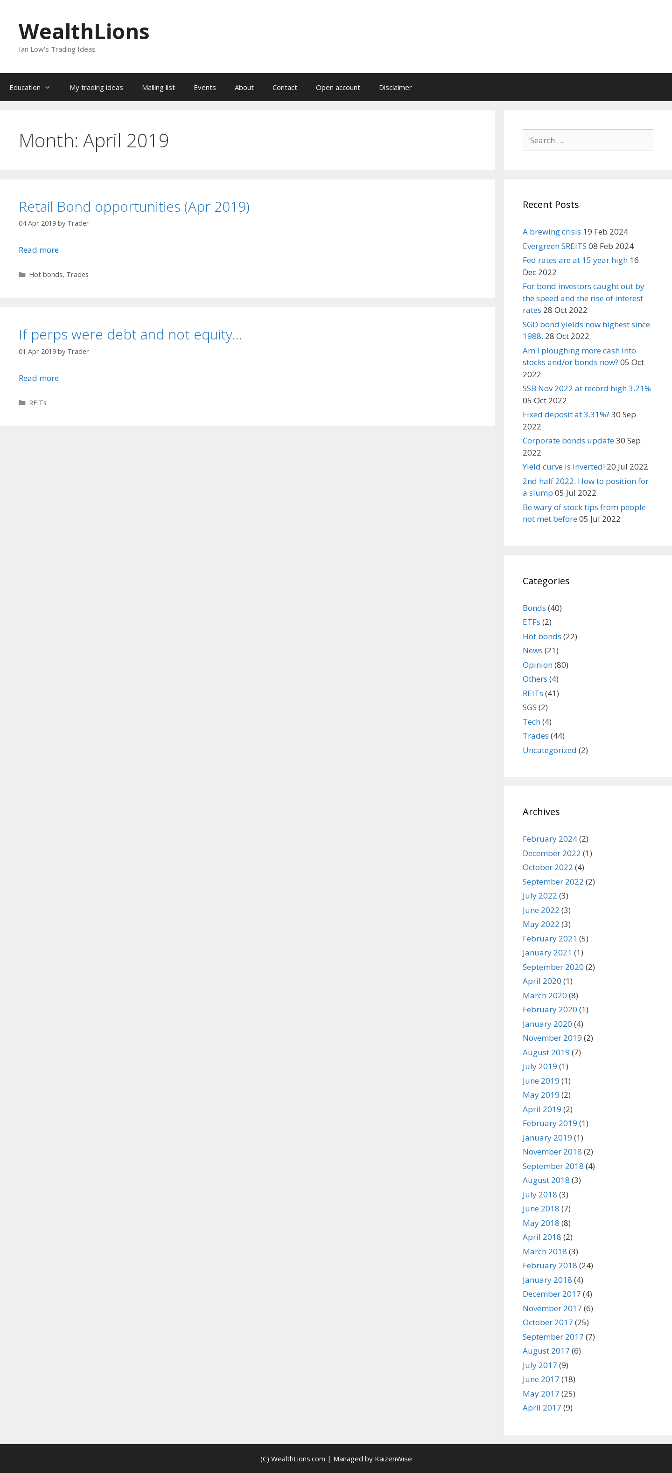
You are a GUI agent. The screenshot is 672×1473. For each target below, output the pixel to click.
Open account (338, 87)
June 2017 (541, 1379)
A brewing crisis (552, 231)
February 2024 (550, 838)
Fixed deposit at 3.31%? (566, 414)
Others (535, 678)
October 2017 (548, 1322)
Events (205, 87)
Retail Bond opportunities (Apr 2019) (134, 206)
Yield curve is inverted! (564, 466)
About (244, 87)
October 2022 (548, 867)
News (533, 650)
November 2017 (552, 1308)
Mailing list (158, 87)
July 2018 (540, 1194)
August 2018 (546, 1180)
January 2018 (547, 1279)
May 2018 (541, 1222)
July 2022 (540, 895)
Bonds (534, 607)
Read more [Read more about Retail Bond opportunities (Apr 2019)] (39, 249)
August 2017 (546, 1350)
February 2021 (550, 938)
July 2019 (540, 1066)
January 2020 (547, 1023)
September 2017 (553, 1336)
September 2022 (553, 881)
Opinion (538, 664)
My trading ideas (96, 87)
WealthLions (84, 31)
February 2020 (550, 1009)
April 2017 (542, 1407)
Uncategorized (550, 750)
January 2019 (547, 1137)
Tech (531, 721)
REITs (38, 402)
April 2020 (542, 980)
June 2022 (541, 910)
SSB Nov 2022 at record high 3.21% (587, 388)
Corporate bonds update (568, 440)
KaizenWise (393, 1458)
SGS (530, 707)
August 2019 (546, 1052)
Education (34, 87)
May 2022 (541, 924)
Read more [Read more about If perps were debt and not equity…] (39, 378)
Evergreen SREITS (555, 246)
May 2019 (541, 1094)
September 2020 (553, 966)
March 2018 (545, 1251)
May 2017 (541, 1393)
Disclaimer (395, 87)
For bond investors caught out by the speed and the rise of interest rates (583, 298)
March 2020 (545, 995)
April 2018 (542, 1236)
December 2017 (552, 1293)
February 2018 (550, 1265)
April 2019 (542, 1109)
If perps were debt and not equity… (130, 334)
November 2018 (552, 1151)
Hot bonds (46, 274)
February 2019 (550, 1123)
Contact (285, 87)
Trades (77, 274)
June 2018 (541, 1208)
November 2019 (552, 1037)
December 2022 (552, 853)
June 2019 (541, 1080)
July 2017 (540, 1365)
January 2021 (547, 952)
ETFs (531, 621)
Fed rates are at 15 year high (575, 260)
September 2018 (553, 1166)
